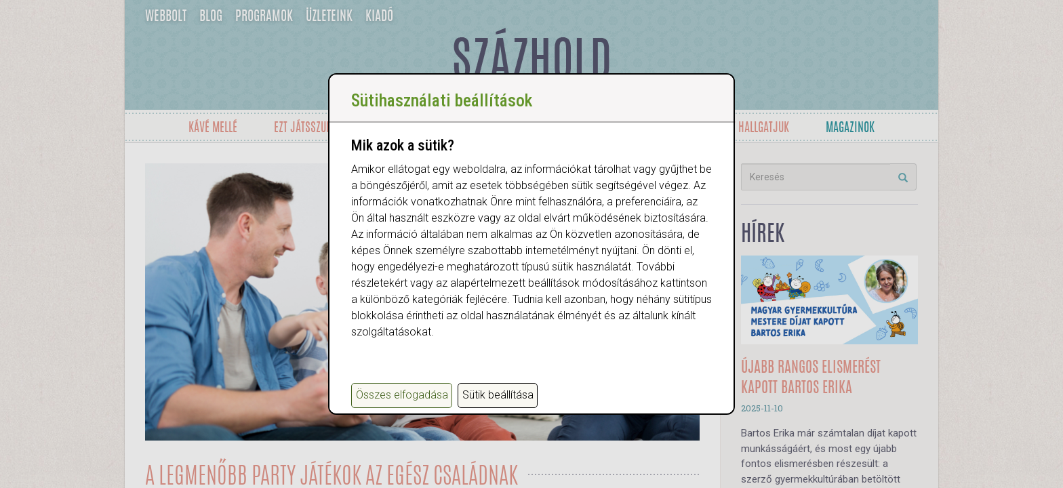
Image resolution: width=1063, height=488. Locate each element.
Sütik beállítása (498, 394)
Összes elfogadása (402, 394)
